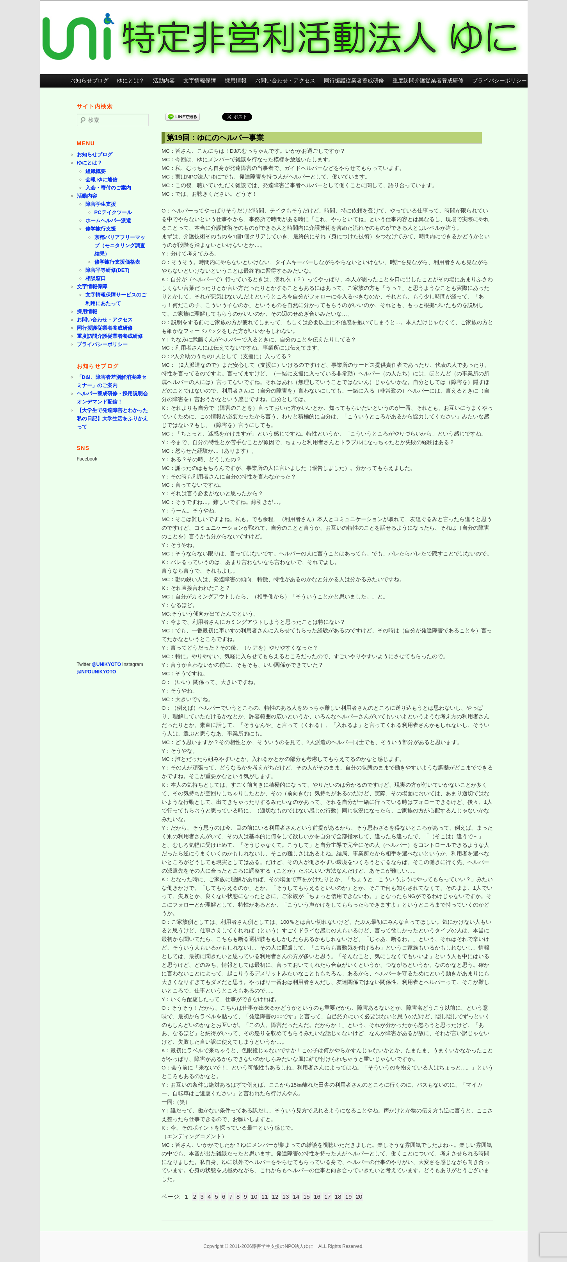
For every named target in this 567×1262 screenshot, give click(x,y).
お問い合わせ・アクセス (285, 81)
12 (275, 1196)
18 (338, 1196)
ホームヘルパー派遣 (108, 220)
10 (254, 1196)
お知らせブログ (89, 81)
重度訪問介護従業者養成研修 (428, 81)
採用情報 (236, 81)
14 (296, 1196)
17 (327, 1196)
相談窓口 (95, 278)
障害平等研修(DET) (107, 270)
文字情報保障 (199, 81)
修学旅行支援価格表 (117, 262)
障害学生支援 (100, 204)
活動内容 (164, 81)
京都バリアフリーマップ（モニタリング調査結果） (119, 245)
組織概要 (95, 171)
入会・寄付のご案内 (108, 188)
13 (286, 1196)
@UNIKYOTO (106, 664)
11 (264, 1196)
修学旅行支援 (100, 229)
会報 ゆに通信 (101, 179)
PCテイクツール (113, 212)
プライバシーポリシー (499, 81)
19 (348, 1196)
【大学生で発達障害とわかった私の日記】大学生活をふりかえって (112, 418)
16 (317, 1196)
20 (359, 1196)
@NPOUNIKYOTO (96, 672)
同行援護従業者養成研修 (354, 81)
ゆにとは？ (130, 81)
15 (306, 1196)
